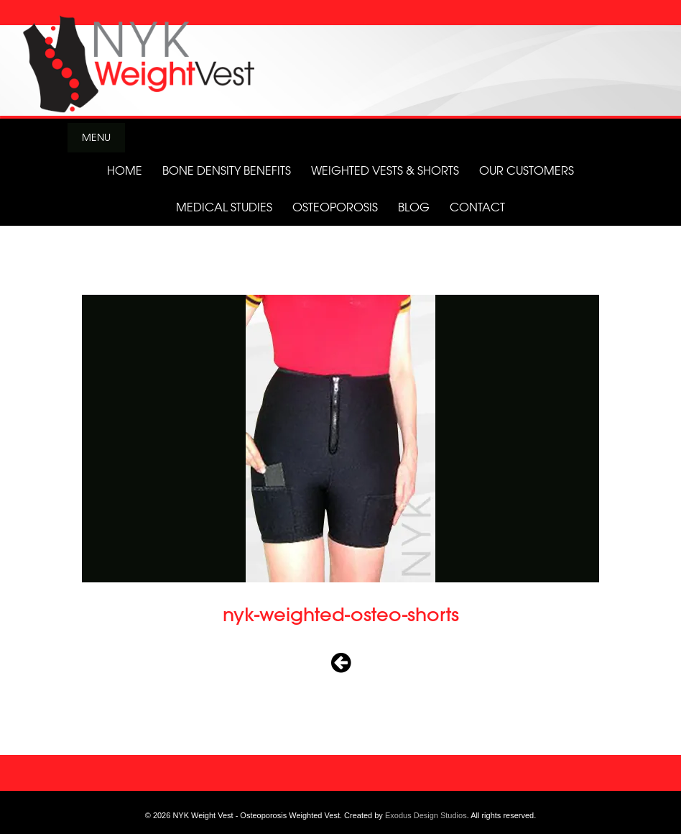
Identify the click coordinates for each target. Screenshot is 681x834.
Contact (477, 207)
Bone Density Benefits (226, 170)
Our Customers (526, 170)
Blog (414, 207)
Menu (96, 137)
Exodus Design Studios (426, 815)
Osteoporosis (335, 207)
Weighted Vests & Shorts (385, 170)
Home (124, 170)
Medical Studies (224, 207)
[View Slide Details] (340, 59)
